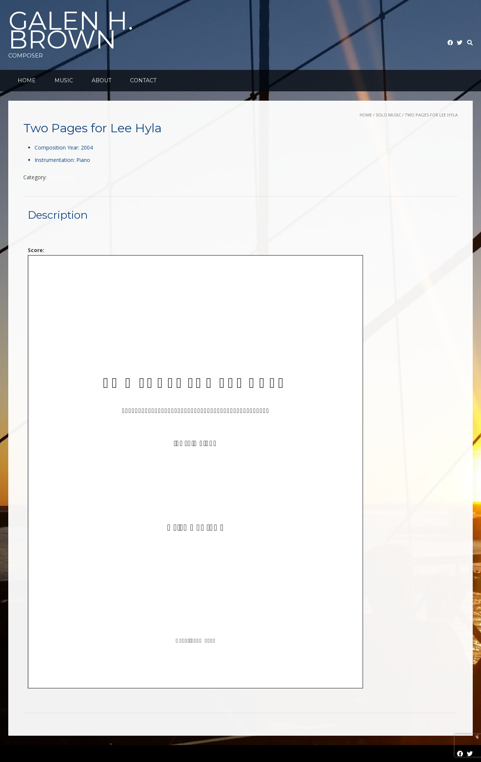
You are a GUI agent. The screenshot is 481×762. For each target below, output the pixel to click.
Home (27, 80)
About (101, 80)
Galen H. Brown (70, 30)
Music (63, 80)
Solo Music (388, 115)
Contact (143, 80)
